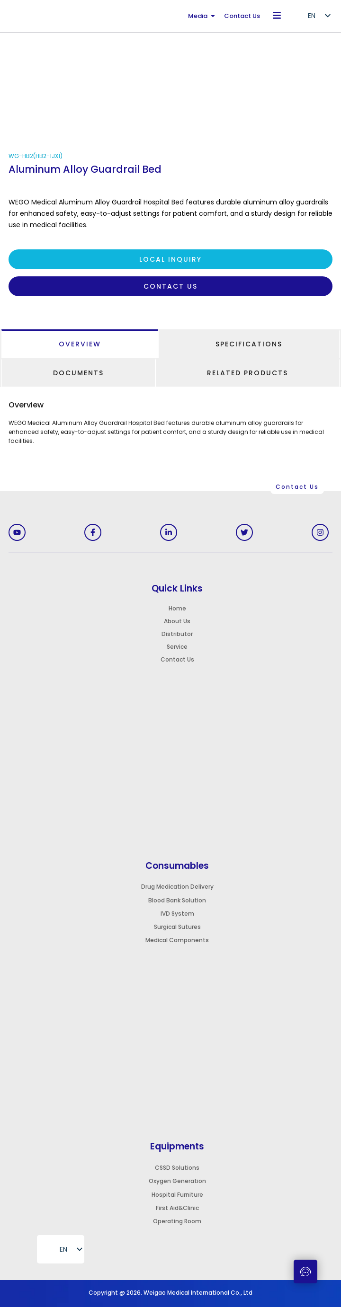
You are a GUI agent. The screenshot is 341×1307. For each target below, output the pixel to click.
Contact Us (242, 15)
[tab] (79, 343)
